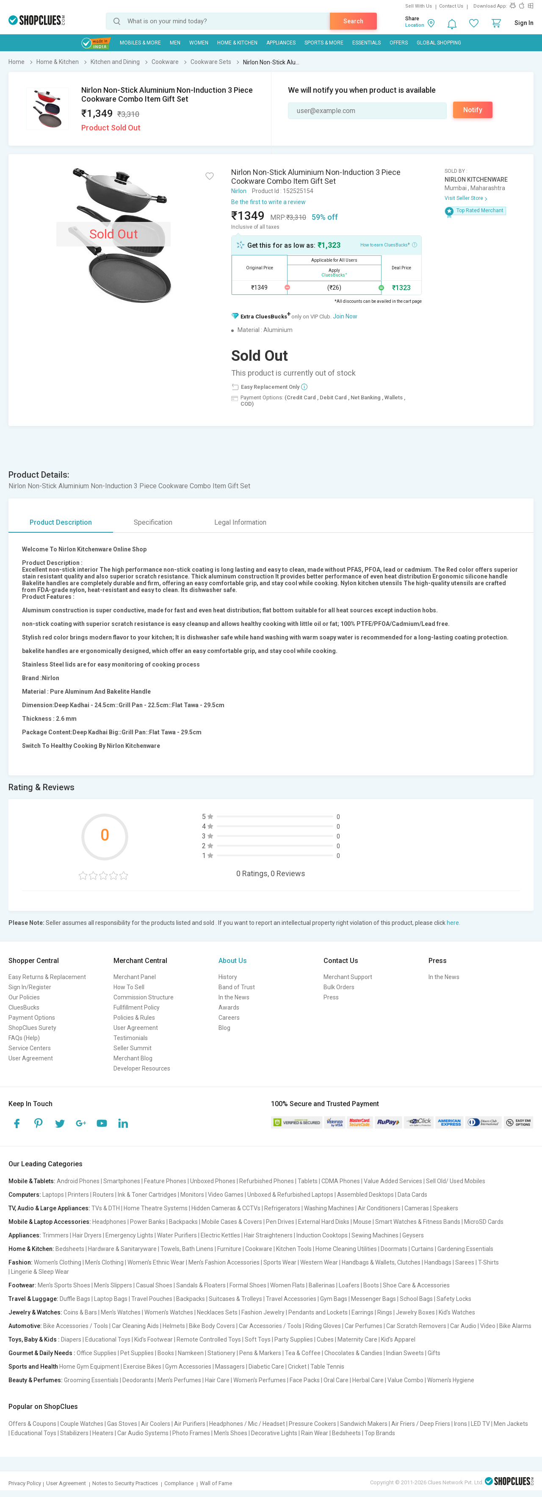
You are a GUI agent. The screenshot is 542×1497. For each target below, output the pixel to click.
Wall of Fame (216, 1483)
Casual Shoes (154, 1285)
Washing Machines (329, 1208)
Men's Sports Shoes (64, 1285)
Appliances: (24, 1235)
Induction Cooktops (322, 1235)
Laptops (53, 1194)
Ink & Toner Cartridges (147, 1194)
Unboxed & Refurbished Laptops (290, 1194)
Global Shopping (439, 43)
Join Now (345, 316)
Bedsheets (69, 1248)
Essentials (366, 43)
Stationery (221, 1353)
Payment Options (31, 1017)
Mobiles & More (140, 43)
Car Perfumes (363, 1326)
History (227, 977)
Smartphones (121, 1181)
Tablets (308, 1181)
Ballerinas (322, 1285)
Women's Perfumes (259, 1380)
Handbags (437, 1262)
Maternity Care (357, 1339)
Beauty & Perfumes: (35, 1380)
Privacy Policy (24, 1483)
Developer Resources (141, 1068)
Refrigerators (282, 1208)
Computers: (24, 1194)
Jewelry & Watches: (35, 1312)
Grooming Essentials (91, 1380)
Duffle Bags (75, 1298)
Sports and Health (33, 1366)
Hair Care (217, 1380)
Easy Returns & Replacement (47, 977)
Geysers (413, 1235)
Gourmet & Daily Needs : (41, 1353)
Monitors (192, 1194)
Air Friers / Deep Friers (420, 1423)
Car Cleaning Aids (135, 1326)
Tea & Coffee (303, 1353)
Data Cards (412, 1194)
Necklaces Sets (217, 1312)
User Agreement (30, 1058)
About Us (232, 961)
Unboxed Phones (212, 1181)
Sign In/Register (29, 987)
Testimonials (130, 1038)
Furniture (229, 1248)
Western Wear (319, 1262)
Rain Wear (314, 1433)
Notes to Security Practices (125, 1483)
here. (453, 922)
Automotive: (25, 1326)
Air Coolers (155, 1423)
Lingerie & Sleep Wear (40, 1271)
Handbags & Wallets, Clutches (381, 1262)
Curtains (422, 1248)
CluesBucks (23, 1007)
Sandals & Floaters (201, 1285)
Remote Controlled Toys (209, 1339)
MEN (175, 43)
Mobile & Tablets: (31, 1181)
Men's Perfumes (179, 1380)
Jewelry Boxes (415, 1312)
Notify (472, 110)
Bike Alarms (515, 1326)
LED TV (480, 1423)
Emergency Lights (129, 1235)
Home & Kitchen (237, 43)
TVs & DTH (105, 1208)
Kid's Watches (457, 1312)
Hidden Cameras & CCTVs (225, 1208)
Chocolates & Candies (353, 1353)
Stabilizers (74, 1433)
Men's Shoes (230, 1433)
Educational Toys (107, 1339)
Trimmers (55, 1235)
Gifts (434, 1353)
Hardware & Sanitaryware (122, 1248)
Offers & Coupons (32, 1423)
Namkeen (191, 1353)
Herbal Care (368, 1380)
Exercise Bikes (142, 1366)
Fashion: (20, 1262)
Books (166, 1353)
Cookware (258, 1248)
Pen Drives (280, 1221)
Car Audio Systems (143, 1433)
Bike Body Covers (212, 1326)
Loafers (349, 1285)
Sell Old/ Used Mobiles (455, 1181)
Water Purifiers (177, 1235)
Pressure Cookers (312, 1423)
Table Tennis (327, 1366)
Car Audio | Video (472, 1326)
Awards (228, 1007)
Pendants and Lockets (318, 1312)
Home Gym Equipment (89, 1366)
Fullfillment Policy (136, 1007)
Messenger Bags (373, 1298)
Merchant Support (348, 977)
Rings (384, 1312)
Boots (371, 1285)
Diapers (71, 1339)
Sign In (524, 22)
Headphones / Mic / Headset (247, 1423)
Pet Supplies (137, 1353)
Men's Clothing (104, 1262)
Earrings (362, 1312)
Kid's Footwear (153, 1339)
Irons (460, 1423)
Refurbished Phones (266, 1181)
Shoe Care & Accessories (416, 1285)
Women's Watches (168, 1312)
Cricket (297, 1366)
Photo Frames (191, 1433)
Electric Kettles (220, 1235)
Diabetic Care (266, 1366)
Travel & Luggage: (33, 1298)
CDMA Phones (340, 1181)
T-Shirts (488, 1262)
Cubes (325, 1339)
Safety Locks (454, 1298)
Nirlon (238, 191)
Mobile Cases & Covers (232, 1221)
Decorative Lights (274, 1433)
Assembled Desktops (365, 1194)
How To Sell (128, 987)
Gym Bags (333, 1298)
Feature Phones (165, 1181)
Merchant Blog (132, 1058)
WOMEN (198, 43)
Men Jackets (511, 1423)
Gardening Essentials (465, 1248)
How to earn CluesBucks (388, 244)
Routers (103, 1194)
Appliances (281, 43)
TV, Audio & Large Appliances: (49, 1208)
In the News (233, 997)
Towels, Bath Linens (186, 1248)
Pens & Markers (260, 1353)
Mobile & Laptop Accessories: (49, 1221)
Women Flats (287, 1285)
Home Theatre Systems (156, 1208)
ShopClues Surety (32, 1027)
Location (414, 25)
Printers (78, 1194)
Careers (229, 1017)
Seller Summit (132, 1048)
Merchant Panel (134, 977)
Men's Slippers (113, 1285)
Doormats (394, 1248)
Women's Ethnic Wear (156, 1262)
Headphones (109, 1221)
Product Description (61, 522)
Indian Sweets (405, 1353)
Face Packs (305, 1380)
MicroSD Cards (483, 1221)
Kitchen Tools (294, 1248)
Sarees (464, 1262)
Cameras (416, 1208)
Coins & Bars (80, 1312)
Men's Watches (121, 1312)
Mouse (362, 1221)
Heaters (102, 1433)
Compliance (179, 1483)
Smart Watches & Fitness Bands (417, 1221)
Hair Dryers (87, 1235)
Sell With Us (418, 6)
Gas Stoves (122, 1423)
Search (353, 21)
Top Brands (380, 1433)
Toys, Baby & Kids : (34, 1339)
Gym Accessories (188, 1366)
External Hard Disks (323, 1221)
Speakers (445, 1208)
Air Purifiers (189, 1423)
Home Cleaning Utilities (346, 1248)
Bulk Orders (339, 987)
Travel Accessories (291, 1298)
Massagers (230, 1366)
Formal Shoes (248, 1285)
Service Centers (29, 1048)
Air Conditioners (379, 1208)
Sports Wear (279, 1262)
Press (331, 997)
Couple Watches (81, 1423)
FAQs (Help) (24, 1038)
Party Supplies (293, 1339)
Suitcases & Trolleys (235, 1298)
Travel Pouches (151, 1298)
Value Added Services (393, 1181)
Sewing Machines (374, 1235)
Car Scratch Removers (416, 1326)
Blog (224, 1027)
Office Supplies (96, 1353)
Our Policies (24, 997)
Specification (153, 522)
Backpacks (183, 1221)
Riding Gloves (323, 1326)
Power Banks (147, 1221)
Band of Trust (236, 987)
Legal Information (240, 522)
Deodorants (138, 1380)
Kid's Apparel (398, 1339)
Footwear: (22, 1285)
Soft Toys (258, 1339)
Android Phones (78, 1181)
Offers (399, 43)
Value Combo (405, 1380)
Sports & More (323, 43)
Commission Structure (143, 997)
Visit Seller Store (464, 198)
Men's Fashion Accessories (224, 1262)
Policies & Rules (134, 1017)
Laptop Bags (110, 1298)
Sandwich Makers (363, 1423)
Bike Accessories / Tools (75, 1326)
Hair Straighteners (268, 1235)
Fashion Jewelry (263, 1312)
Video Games (225, 1194)
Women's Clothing (57, 1262)
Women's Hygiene (450, 1380)
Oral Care (336, 1380)
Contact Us (451, 6)
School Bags (416, 1298)
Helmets (174, 1326)
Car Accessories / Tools (270, 1326)
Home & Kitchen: (31, 1248)
